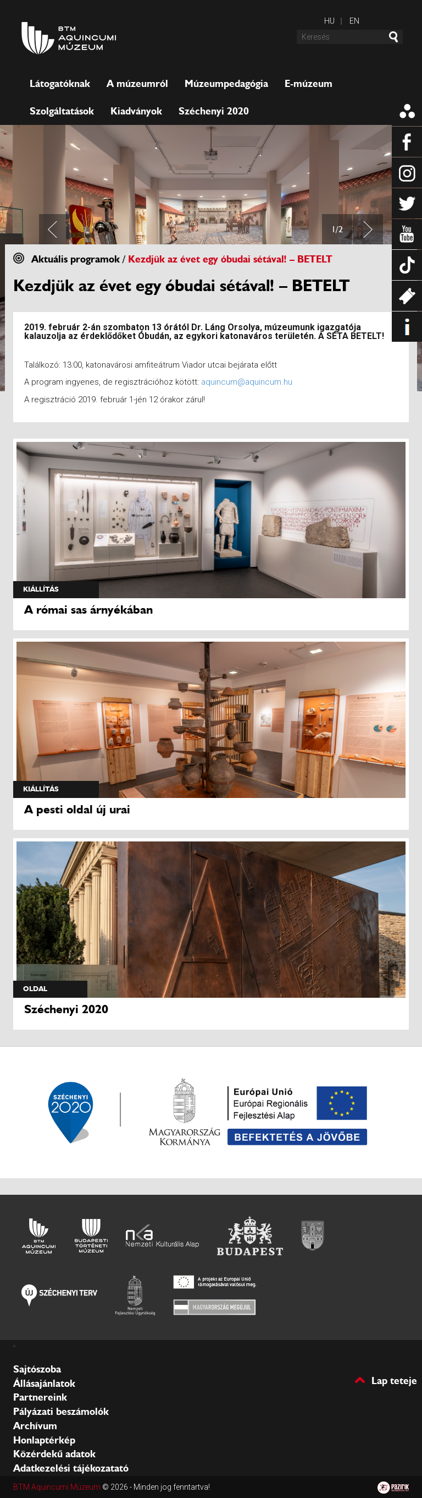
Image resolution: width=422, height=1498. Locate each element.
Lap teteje (394, 1380)
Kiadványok (136, 111)
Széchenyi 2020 (214, 111)
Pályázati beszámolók (61, 1412)
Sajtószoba (37, 1369)
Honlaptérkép (44, 1440)
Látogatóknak (60, 84)
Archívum (35, 1426)
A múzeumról (137, 84)
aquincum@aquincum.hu (246, 382)
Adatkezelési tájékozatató (71, 1468)
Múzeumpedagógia (226, 84)
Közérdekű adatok (54, 1454)
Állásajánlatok (44, 1383)
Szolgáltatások (62, 111)
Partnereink (40, 1397)
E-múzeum (308, 84)
